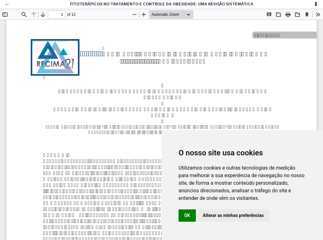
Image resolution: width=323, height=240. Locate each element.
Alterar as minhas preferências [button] (233, 215)
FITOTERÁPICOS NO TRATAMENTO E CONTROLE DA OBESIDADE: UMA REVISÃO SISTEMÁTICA (161, 4)
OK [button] (187, 215)
